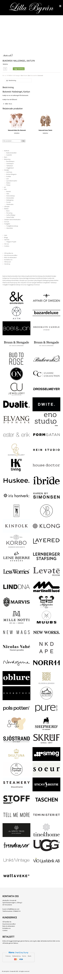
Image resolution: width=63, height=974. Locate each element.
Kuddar (8, 176)
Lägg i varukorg (18, 69)
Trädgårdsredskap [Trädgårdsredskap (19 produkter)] (14, 285)
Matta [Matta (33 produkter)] (52, 280)
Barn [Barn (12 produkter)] (19, 276)
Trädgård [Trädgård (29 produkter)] (5, 285)
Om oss (6, 244)
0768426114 (16, 911)
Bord (7, 211)
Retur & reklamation (10, 257)
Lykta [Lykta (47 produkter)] (35, 280)
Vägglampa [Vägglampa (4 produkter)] (30, 285)
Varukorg (7, 264)
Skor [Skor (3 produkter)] (19, 282)
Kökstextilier (10, 198)
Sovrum (6, 222)
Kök (5, 189)
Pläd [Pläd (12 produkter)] (4, 282)
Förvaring (9, 213)
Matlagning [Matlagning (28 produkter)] (46, 280)
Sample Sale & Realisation (12, 219)
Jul (5, 187)
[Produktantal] (5, 68)
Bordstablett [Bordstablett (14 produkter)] (47, 276)
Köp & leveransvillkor (10, 255)
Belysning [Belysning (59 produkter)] (25, 276)
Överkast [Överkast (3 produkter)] (37, 285)
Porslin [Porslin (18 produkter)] (8, 282)
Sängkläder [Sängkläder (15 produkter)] (46, 282)
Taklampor (9, 166)
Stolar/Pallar (10, 217)
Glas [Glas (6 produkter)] (17, 278)
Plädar (8, 185)
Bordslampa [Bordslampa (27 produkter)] (39, 276)
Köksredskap (10, 196)
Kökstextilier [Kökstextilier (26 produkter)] (15, 280)
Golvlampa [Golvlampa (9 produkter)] (32, 278)
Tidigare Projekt (11, 242)
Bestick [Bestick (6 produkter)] (30, 276)
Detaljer (6, 170)
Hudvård (9, 155)
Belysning (7, 159)
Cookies (6, 246)
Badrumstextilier (11, 153)
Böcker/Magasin (11, 174)
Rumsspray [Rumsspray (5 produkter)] (13, 282)
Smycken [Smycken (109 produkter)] (23, 282)
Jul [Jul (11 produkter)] (42, 278)
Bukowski (40, 75)
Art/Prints (9, 172)
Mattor (8, 183)
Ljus (7, 178)
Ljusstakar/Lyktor (11, 181)
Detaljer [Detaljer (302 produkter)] (53, 276)
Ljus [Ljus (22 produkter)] (26, 280)
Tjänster (6, 239)
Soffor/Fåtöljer (10, 215)
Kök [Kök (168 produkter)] (53, 278)
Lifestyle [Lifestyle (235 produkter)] (21, 280)
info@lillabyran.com (13, 909)
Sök (23, 141)
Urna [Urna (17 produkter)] (22, 285)
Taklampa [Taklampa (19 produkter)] (53, 282)
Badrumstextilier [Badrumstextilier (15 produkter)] (13, 276)
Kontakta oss (8, 260)
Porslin (8, 202)
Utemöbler (9, 228)
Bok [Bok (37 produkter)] (34, 276)
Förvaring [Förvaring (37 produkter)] (12, 278)
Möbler (6, 209)
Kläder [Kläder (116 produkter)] (45, 278)
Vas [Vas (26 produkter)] (25, 285)
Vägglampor (10, 168)
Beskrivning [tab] (12, 80)
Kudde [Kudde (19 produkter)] (50, 278)
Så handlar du (8, 253)
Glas (7, 194)
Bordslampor (10, 161)
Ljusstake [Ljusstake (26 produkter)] (30, 280)
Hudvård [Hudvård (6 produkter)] (38, 278)
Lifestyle (6, 206)
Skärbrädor (10, 204)
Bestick (8, 191)
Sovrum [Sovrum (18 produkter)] (29, 282)
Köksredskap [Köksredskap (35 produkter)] (7, 280)
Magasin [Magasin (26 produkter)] (40, 280)
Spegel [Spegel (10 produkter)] (34, 282)
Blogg (6, 237)
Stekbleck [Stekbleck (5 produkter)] (40, 282)
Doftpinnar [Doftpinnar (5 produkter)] (6, 278)
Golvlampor (10, 163)
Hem (5, 235)
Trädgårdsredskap (12, 226)
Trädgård (7, 224)
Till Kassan (7, 262)
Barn (22, 75)
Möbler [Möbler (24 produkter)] (56, 280)
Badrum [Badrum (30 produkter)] (5, 276)
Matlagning (9, 200)
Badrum (6, 151)
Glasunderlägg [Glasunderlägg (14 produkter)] (23, 278)
